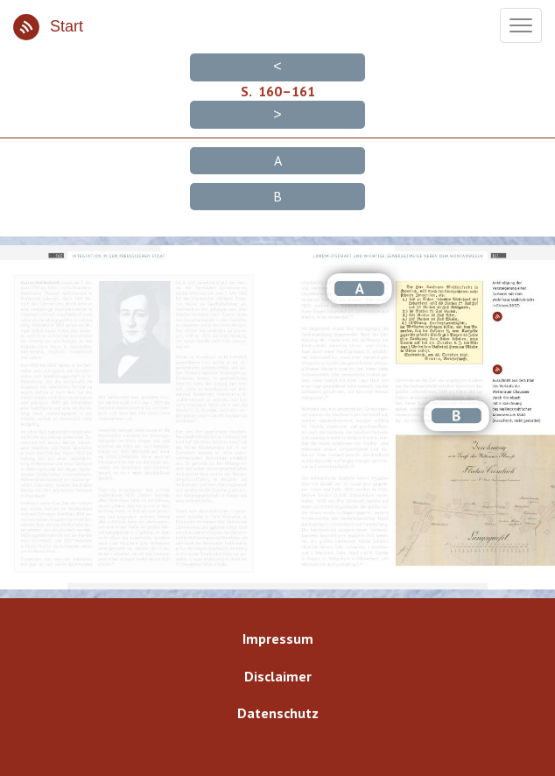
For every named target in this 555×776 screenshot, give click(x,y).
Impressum (277, 638)
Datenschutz (278, 713)
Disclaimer (278, 676)
